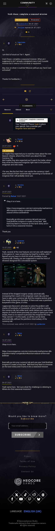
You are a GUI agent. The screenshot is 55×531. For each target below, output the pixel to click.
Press (27, 456)
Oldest (18, 110)
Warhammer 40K (21, 20)
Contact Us (27, 472)
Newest (7, 110)
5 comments (27, 106)
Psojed (21, 27)
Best (28, 110)
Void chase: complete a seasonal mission (30, 120)
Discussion (35, 20)
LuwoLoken (23, 24)
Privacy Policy (27, 466)
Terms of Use (27, 461)
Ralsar (13, 196)
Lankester (41, 324)
